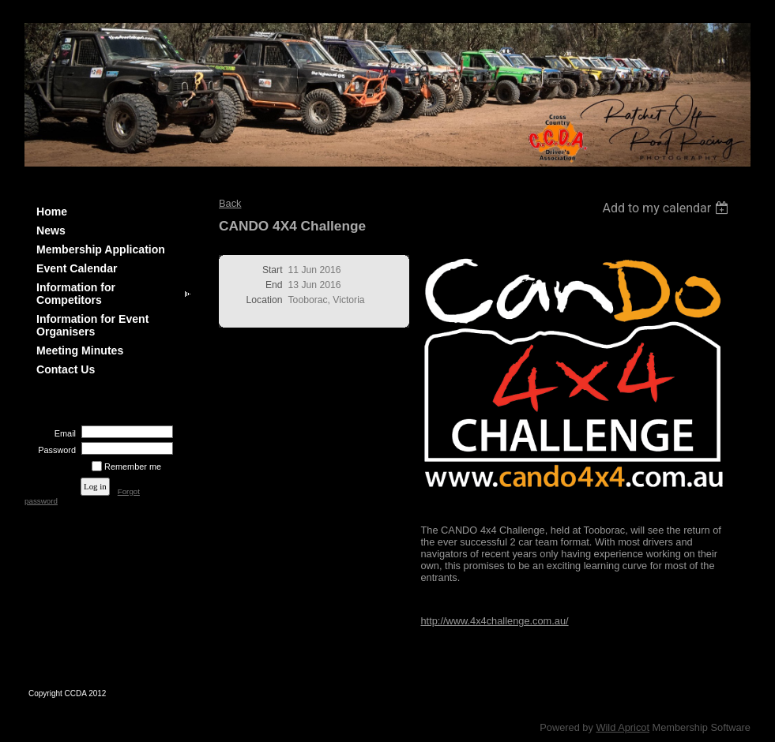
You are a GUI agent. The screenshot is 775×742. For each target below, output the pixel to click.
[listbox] (667, 208)
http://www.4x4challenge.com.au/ (495, 621)
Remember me (132, 466)
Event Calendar (77, 268)
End (274, 284)
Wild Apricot (622, 727)
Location (264, 299)
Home (51, 211)
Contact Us (65, 369)
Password (54, 450)
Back (230, 203)
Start (272, 269)
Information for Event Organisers (92, 325)
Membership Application (100, 249)
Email (62, 433)
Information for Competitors (75, 293)
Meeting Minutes (79, 350)
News (51, 230)
